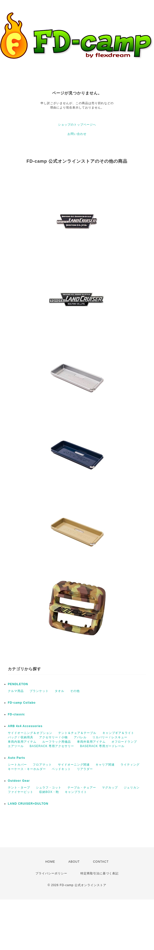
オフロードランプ (124, 741)
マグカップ (110, 787)
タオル (59, 691)
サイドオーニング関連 (74, 764)
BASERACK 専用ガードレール (102, 746)
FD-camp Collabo (22, 702)
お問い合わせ (77, 134)
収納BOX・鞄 (49, 792)
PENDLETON (18, 684)
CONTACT (101, 861)
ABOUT (74, 861)
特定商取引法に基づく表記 (99, 873)
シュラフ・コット (48, 787)
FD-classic (16, 714)
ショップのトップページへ (77, 124)
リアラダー (85, 769)
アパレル (80, 737)
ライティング (130, 764)
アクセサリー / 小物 (53, 737)
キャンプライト (76, 792)
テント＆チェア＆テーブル (77, 733)
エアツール (16, 746)
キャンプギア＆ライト (118, 733)
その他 (75, 691)
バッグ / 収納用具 (20, 737)
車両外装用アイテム (91, 741)
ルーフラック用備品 (56, 741)
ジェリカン (132, 787)
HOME (50, 861)
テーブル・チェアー (81, 787)
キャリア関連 (105, 764)
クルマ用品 (16, 691)
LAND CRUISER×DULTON (28, 803)
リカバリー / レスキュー (109, 737)
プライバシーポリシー (51, 873)
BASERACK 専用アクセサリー (52, 746)
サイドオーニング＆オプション (30, 733)
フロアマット (42, 764)
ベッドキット (61, 769)
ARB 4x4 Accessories (25, 726)
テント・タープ (19, 787)
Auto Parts (16, 758)
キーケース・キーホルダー (27, 769)
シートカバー (17, 764)
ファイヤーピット (20, 792)
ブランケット (39, 691)
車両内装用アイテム (22, 741)
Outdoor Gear (19, 780)
